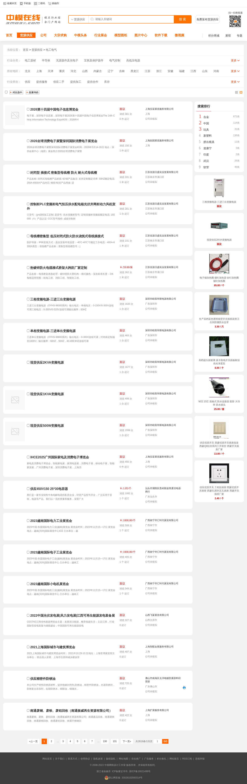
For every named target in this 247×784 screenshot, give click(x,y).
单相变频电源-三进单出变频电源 (52, 331)
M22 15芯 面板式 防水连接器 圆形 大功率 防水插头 (219, 403)
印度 (206, 154)
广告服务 (149, 758)
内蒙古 (98, 71)
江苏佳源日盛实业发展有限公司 (161, 172)
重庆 (62, 71)
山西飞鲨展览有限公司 (157, 615)
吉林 (122, 71)
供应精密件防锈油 (42, 678)
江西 (193, 71)
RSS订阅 (187, 758)
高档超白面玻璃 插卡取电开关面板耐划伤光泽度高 (219, 362)
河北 (73, 71)
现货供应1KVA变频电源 (47, 394)
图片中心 (141, 35)
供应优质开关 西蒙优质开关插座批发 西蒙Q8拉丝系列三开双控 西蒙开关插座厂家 (219, 446)
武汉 (206, 160)
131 (114, 741)
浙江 (159, 71)
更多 (234, 60)
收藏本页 (12, 3)
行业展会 (100, 35)
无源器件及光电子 (67, 60)
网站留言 (174, 758)
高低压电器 (133, 60)
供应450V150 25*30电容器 (49, 488)
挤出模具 (208, 141)
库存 (107, 81)
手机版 (27, 3)
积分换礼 (161, 758)
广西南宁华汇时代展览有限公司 (161, 520)
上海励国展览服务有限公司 (159, 140)
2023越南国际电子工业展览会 (51, 552)
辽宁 (110, 71)
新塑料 (207, 135)
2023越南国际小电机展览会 (49, 584)
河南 (216, 71)
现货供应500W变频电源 (47, 425)
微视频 (179, 35)
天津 (50, 71)
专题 (239, 35)
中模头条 (80, 35)
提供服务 (41, 81)
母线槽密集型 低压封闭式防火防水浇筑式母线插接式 (67, 236)
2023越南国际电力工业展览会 (51, 520)
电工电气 (51, 49)
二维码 (41, 3)
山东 (205, 71)
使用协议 (85, 758)
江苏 (147, 71)
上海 (39, 71)
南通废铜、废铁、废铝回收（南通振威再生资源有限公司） (71, 710)
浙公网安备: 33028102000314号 (123, 778)
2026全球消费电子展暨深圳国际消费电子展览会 (63, 141)
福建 (182, 71)
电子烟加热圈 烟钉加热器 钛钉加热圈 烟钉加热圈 (219, 279)
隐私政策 (98, 758)
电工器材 (30, 60)
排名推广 (136, 758)
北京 (27, 71)
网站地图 (123, 758)
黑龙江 (135, 71)
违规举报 (200, 758)
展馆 (228, 35)
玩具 (206, 129)
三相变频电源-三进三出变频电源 (52, 299)
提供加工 (75, 81)
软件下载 (161, 35)
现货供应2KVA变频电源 (47, 362)
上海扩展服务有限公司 (157, 710)
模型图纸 (120, 35)
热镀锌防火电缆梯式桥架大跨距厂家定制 (58, 267)
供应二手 (58, 81)
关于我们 (60, 758)
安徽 (170, 71)
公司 (43, 35)
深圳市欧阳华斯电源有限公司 (160, 298)
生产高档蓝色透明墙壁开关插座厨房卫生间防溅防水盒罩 (219, 321)
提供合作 (92, 81)
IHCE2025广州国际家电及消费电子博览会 (59, 457)
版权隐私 (110, 758)
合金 (206, 117)
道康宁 (207, 148)
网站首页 (47, 758)
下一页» (127, 741)
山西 (85, 71)
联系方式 (72, 758)
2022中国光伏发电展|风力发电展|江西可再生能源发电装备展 (72, 615)
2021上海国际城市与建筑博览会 (52, 647)
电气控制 (114, 60)
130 (105, 741)
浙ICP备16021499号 (140, 771)
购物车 (55, 3)
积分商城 (213, 35)
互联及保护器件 (93, 60)
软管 (206, 167)
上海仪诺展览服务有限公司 (159, 109)
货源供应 (26, 35)
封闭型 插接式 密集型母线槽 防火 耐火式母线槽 (63, 172)
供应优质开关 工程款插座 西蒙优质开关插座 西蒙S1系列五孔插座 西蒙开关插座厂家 (219, 490)
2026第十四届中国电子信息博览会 (54, 109)
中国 (206, 123)
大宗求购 (60, 35)
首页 (9, 35)
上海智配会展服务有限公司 (159, 646)
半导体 (46, 60)
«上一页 (33, 741)
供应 (27, 81)
